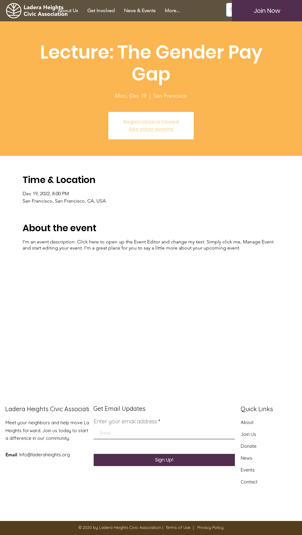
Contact (249, 482)
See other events (151, 129)
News (246, 458)
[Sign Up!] (164, 460)
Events (248, 470)
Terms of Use (178, 527)
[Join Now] (267, 10)
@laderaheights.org (48, 455)
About (247, 422)
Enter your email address (125, 421)
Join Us (248, 434)
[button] (101, 11)
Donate (249, 446)
